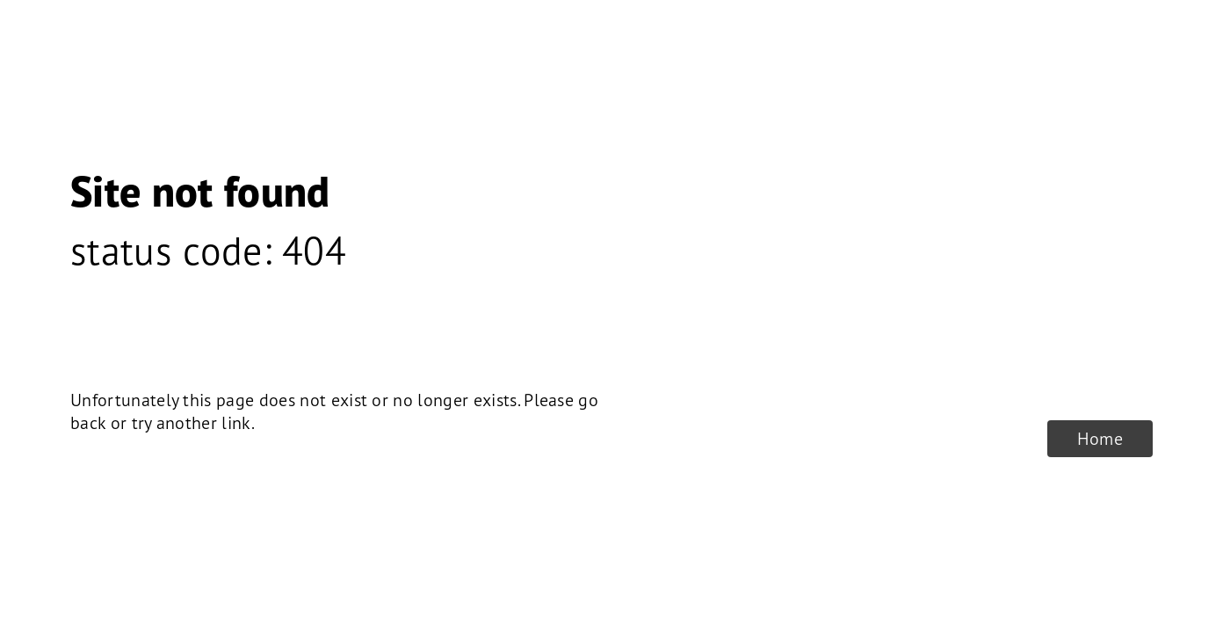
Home (1100, 438)
